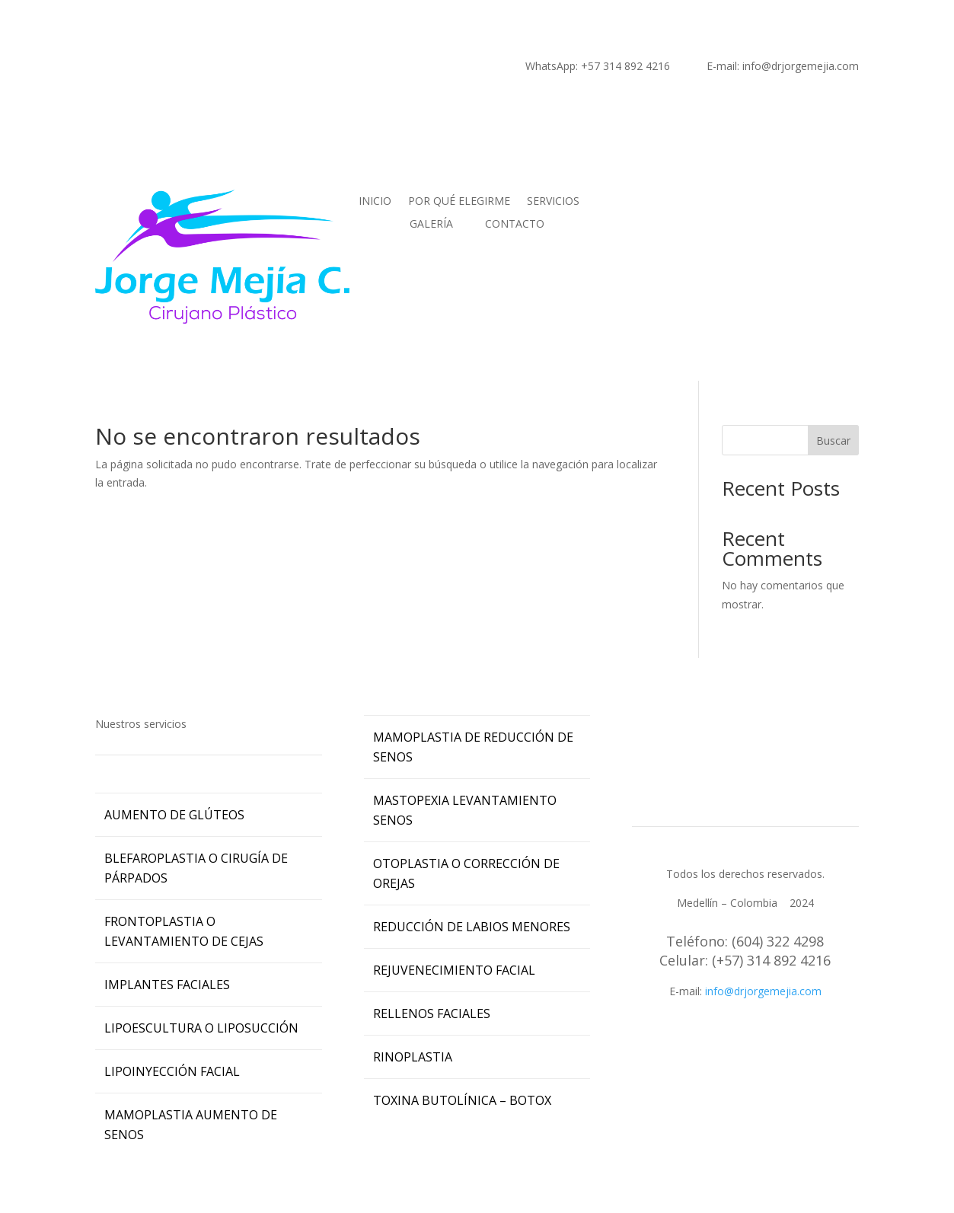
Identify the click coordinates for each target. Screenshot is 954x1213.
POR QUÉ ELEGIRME (459, 202)
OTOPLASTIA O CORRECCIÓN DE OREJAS (466, 873)
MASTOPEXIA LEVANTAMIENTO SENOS (465, 810)
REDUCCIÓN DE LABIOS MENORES (471, 926)
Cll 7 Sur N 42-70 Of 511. (745, 1029)
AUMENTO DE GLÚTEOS (174, 814)
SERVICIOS (553, 202)
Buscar (833, 440)
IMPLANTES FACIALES (167, 984)
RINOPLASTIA (412, 1057)
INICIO (375, 202)
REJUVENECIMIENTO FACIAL (454, 970)
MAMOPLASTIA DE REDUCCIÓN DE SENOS (473, 747)
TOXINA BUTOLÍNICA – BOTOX (462, 1100)
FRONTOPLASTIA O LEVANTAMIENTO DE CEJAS (183, 931)
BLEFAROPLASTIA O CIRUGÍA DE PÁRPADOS (196, 868)
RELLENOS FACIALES (431, 1013)
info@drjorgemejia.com (763, 991)
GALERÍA (431, 225)
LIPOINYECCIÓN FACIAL (172, 1071)
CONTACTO (514, 225)
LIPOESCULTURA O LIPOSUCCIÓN (201, 1028)
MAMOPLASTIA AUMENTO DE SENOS (190, 1124)
